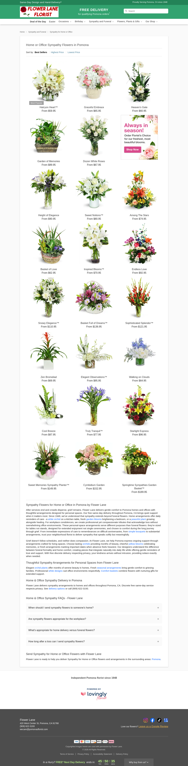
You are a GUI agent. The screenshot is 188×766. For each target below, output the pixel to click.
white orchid (54, 519)
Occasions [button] (65, 21)
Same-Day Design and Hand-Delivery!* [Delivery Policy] (41, 2)
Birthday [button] (80, 21)
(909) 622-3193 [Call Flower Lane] (27, 726)
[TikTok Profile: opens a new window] (159, 720)
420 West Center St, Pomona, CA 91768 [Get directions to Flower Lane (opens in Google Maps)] (39, 723)
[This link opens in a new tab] (94, 694)
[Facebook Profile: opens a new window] (152, 720)
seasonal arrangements (109, 567)
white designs (56, 570)
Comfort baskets (109, 570)
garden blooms (94, 519)
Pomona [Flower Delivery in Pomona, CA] (156, 659)
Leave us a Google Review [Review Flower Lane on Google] (153, 726)
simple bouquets (137, 531)
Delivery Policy (122, 754)
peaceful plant (138, 519)
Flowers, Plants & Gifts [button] (130, 21)
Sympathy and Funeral (37, 32)
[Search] (146, 11)
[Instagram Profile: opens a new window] (146, 720)
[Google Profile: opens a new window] (166, 720)
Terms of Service (67, 754)
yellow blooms (136, 543)
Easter (52, 21)
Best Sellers (41, 52)
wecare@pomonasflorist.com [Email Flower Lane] (34, 729)
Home (22, 32)
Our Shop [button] (152, 21)
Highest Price (57, 52)
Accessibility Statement (102, 754)
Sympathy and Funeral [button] (101, 21)
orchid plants (41, 567)
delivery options (57, 588)
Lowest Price (74, 52)
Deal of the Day (38, 21)
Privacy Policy (83, 754)
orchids (86, 543)
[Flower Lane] (42, 12)
